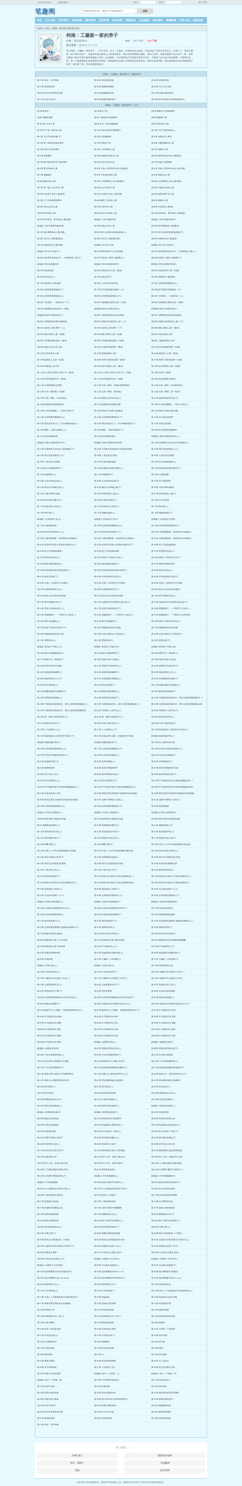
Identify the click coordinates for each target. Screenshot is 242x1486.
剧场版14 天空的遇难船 (47, 1182)
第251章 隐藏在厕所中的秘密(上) (165, 685)
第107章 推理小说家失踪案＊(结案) (166, 360)
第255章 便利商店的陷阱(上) (49, 698)
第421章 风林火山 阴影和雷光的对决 (53, 1080)
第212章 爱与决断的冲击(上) (163, 596)
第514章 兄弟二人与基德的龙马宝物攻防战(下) (57, 1297)
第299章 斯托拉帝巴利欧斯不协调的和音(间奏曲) (172, 793)
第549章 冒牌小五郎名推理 (49, 1373)
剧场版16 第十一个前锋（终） (50, 1380)
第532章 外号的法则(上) (47, 1335)
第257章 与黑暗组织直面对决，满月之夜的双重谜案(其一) (177, 698)
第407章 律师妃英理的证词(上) (107, 1048)
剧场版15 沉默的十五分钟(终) (50, 1265)
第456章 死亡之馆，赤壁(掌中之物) (166, 1157)
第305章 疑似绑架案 (160, 806)
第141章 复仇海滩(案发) (47, 436)
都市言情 (90, 20)
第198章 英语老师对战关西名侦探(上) (53, 570)
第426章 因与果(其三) (160, 1086)
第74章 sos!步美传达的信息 (106, 283)
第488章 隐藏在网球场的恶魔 (107, 1233)
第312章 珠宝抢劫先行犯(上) (49, 831)
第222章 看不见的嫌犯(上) (48, 621)
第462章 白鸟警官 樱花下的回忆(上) (167, 1169)
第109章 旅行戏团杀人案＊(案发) (108, 366)
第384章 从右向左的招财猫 (163, 991)
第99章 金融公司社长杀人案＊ (50, 347)
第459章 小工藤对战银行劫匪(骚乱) (166, 1163)
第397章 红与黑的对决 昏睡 (49, 1023)
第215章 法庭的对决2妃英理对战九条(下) (169, 602)
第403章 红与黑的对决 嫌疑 (49, 1035)
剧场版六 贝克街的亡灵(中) (106, 519)
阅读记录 (198, 20)
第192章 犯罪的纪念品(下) (48, 557)
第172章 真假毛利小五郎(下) (106, 506)
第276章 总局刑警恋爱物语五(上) (51, 749)
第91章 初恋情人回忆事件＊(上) (51, 328)
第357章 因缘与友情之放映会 (50, 933)
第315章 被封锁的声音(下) (48, 838)
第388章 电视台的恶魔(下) (48, 1004)
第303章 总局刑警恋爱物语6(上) (51, 806)
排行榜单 (158, 20)
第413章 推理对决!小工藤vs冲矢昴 (109, 1061)
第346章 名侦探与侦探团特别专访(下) (110, 908)
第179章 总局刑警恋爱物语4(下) (165, 525)
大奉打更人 (77, 1455)
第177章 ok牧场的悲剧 (47, 525)
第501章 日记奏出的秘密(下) (163, 1265)
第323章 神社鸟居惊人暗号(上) (164, 851)
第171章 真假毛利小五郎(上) (49, 506)
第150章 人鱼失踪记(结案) (48, 462)
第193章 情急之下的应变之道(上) (108, 557)
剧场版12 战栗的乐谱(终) (48, 1048)
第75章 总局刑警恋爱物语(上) (164, 283)
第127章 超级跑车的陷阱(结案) (107, 404)
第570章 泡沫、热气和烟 (48, 80)
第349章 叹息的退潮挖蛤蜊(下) (107, 914)
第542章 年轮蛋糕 (159, 1354)
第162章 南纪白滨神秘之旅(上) (50, 487)
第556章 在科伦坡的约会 (105, 1393)
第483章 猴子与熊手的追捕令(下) (165, 1220)
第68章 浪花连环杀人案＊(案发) (108, 270)
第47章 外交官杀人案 (103, 207)
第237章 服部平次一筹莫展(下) (50, 659)
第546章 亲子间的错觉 (47, 1367)
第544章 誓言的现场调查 (105, 1361)
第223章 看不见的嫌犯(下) (105, 621)
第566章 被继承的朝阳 (104, 86)
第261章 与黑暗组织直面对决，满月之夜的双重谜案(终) (61, 710)
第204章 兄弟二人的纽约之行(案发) (52, 583)
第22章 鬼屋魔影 (44, 156)
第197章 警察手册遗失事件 (163, 564)
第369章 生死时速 (45, 959)
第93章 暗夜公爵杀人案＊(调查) (51, 334)
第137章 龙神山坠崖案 (161, 423)
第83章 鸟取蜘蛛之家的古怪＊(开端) (110, 302)
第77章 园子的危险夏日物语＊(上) (109, 289)
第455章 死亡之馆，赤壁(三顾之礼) (109, 1157)
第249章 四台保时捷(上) (47, 685)
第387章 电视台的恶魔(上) (162, 997)
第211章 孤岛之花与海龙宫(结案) (108, 596)
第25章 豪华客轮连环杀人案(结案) (52, 162)
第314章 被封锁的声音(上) (162, 831)
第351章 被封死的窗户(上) (48, 921)
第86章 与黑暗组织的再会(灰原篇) (109, 315)
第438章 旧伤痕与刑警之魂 (163, 1118)
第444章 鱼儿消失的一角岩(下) (164, 1131)
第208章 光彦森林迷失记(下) (106, 589)
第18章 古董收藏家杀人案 (162, 143)
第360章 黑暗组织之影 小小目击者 (52, 940)
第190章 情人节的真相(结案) (106, 551)
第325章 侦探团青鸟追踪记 (106, 857)
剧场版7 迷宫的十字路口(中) (106, 647)
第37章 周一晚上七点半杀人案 (50, 187)
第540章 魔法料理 (45, 1354)
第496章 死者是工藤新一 (48, 1252)
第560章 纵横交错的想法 (105, 99)
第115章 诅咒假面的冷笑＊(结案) (108, 379)
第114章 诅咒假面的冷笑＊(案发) (51, 379)
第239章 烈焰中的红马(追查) (163, 659)
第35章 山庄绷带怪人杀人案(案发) (109, 181)
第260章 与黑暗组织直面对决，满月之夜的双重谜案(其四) (177, 704)
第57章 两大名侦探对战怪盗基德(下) (167, 232)
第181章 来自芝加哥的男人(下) (107, 532)
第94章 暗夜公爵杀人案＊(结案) (108, 334)
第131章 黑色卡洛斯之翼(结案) (164, 411)
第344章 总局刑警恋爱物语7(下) (165, 895)
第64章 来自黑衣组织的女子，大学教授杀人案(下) (59, 258)
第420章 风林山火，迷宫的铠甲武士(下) (168, 1074)
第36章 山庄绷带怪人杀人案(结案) (166, 181)
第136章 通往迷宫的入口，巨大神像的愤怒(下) (114, 423)
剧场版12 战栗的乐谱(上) (105, 1042)
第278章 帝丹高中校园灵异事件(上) (166, 749)
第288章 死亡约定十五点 (48, 774)
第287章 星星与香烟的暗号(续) (164, 768)
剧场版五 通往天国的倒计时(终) (108, 442)
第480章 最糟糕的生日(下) (162, 1214)
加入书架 (138, 40)
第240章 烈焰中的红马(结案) (49, 666)
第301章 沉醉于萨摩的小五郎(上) (108, 800)
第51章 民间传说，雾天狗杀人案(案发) (168, 213)
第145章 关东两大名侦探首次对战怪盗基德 (113, 449)
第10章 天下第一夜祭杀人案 (49, 130)
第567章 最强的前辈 (46, 86)
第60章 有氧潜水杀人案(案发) (164, 238)
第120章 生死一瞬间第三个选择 (51, 391)
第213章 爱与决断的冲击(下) (49, 602)
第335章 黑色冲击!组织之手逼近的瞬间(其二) (171, 876)
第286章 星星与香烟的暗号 (106, 768)
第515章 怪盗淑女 (102, 1297)
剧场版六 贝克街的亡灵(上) (49, 519)
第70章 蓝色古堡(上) (46, 277)
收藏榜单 (171, 20)
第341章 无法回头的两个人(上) (164, 889)
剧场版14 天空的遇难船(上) (106, 1176)
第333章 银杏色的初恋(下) (48, 876)
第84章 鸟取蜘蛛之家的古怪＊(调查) (167, 302)
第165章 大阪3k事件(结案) (48, 493)
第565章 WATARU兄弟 (161, 86)
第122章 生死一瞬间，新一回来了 (166, 391)
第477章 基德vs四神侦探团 (163, 1208)
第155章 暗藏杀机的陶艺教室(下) (165, 468)
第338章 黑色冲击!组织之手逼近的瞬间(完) (170, 882)
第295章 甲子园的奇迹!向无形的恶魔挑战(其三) (115, 787)
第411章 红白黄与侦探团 (162, 1055)
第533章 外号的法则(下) (104, 1335)
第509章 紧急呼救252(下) (105, 1284)
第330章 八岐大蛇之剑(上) (48, 870)
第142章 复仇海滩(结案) (104, 436)
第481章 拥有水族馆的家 (48, 1220)
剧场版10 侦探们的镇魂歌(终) (164, 902)
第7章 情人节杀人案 (46, 124)
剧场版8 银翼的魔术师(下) (105, 742)
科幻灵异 (117, 20)
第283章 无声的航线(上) (104, 761)
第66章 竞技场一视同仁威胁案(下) (166, 258)
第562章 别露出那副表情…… (164, 93)
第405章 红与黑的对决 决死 (163, 1035)
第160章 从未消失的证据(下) (106, 481)
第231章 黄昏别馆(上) (46, 640)
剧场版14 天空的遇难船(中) (163, 1176)
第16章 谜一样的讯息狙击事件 (50, 143)
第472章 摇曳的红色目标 (48, 1201)
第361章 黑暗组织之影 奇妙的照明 (109, 940)
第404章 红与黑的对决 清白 (106, 1035)
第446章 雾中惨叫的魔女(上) (106, 1137)
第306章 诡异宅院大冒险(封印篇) (51, 819)
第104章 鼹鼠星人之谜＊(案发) (164, 353)
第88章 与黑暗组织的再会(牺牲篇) (52, 321)
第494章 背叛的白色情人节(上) (107, 1246)
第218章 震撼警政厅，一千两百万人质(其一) (170, 608)
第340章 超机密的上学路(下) (106, 889)
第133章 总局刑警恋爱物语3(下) (108, 417)
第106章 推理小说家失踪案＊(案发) (109, 360)
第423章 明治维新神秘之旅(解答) (165, 1080)
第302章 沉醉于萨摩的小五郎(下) (165, 800)
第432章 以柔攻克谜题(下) (162, 1099)
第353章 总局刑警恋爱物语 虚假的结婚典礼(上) (172, 921)
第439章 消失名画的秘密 (48, 1125)
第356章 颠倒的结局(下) (161, 927)
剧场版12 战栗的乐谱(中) (162, 1042)
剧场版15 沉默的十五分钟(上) (107, 1259)
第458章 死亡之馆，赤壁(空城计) (108, 1163)
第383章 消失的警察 (103, 991)
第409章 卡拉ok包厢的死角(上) (50, 1055)
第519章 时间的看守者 (161, 1303)
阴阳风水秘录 (165, 1455)
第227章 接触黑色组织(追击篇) (164, 627)
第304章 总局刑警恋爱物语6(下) (108, 806)
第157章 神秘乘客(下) (103, 474)
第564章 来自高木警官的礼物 (50, 93)
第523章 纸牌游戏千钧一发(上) (50, 1316)
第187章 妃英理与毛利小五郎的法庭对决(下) (113, 544)
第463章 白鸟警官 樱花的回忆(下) (52, 1176)
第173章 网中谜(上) (159, 506)
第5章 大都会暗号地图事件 (106, 117)
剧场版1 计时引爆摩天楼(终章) (50, 226)
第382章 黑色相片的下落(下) (49, 991)
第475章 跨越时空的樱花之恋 (50, 1208)
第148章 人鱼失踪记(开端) (105, 455)
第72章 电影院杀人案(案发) (163, 277)
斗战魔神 (165, 1463)
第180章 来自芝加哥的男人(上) (50, 532)
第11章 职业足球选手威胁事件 (107, 130)
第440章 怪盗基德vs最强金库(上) (108, 1125)
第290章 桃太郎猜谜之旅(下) (163, 774)
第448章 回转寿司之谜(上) (48, 1144)
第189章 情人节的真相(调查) (49, 551)
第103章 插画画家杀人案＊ (106, 353)
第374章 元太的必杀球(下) (105, 972)
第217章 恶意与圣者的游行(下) (107, 608)
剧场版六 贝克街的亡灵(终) (163, 519)
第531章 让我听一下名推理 (163, 1329)
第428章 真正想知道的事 (105, 1093)
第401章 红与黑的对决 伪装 (106, 1029)
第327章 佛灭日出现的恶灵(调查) (51, 863)
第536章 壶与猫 (158, 1342)
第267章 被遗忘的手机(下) (48, 723)
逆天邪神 (165, 1470)
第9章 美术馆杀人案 (160, 124)
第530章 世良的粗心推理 (105, 1329)
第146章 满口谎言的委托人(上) (164, 449)
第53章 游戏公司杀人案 (104, 226)
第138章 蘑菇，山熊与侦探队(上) (51, 430)
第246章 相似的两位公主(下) (49, 678)
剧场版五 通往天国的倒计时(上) (165, 436)
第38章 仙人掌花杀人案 (104, 187)
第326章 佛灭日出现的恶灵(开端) (165, 857)
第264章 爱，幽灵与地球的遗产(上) (52, 717)
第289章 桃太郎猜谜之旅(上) (106, 774)
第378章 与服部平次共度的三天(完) (166, 978)
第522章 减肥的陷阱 (160, 1310)
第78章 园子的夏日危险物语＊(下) (166, 289)
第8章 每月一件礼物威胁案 (106, 124)
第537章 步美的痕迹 (46, 1348)
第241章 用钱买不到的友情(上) (107, 666)
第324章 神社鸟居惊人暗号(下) (50, 857)
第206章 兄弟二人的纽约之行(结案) (166, 583)
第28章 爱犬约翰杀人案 (47, 168)
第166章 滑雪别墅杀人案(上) (106, 493)
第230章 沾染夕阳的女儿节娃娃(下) (166, 634)
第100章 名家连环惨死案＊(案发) (108, 347)
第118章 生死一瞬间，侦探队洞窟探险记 (112, 385)
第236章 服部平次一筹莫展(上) (164, 653)
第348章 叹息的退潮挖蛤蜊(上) (50, 914)
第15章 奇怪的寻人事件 (161, 136)
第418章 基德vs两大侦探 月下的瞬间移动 (55, 1074)
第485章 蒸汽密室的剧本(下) (106, 1227)
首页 (39, 20)
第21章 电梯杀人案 (159, 149)
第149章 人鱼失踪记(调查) (162, 455)
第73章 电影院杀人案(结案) (49, 283)
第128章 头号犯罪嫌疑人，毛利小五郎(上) (169, 404)
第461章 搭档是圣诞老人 (105, 1169)
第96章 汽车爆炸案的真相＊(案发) (52, 340)
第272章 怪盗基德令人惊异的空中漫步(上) (169, 729)
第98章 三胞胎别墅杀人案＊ (163, 340)
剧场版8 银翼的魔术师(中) (48, 742)
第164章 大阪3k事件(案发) (162, 487)
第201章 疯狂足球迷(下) (47, 576)
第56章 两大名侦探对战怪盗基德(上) (110, 232)
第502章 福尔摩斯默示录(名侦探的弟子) (54, 1271)
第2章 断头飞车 (101, 111)
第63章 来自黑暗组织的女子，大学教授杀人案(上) (173, 251)
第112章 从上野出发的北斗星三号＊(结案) (112, 372)
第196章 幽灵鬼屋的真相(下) (106, 564)
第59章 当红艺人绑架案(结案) (107, 238)
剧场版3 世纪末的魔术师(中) (106, 264)
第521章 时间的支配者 (104, 1310)
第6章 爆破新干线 (159, 117)
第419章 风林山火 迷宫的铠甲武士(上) (111, 1074)
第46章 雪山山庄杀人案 (47, 207)
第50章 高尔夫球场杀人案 (105, 213)
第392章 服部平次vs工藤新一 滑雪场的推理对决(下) (117, 1010)
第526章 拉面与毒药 (46, 1322)
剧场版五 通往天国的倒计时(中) (51, 442)
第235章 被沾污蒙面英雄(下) (106, 653)
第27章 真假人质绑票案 (161, 162)
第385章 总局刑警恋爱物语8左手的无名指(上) (57, 997)
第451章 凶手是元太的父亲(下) (50, 1150)
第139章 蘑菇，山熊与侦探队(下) (108, 430)
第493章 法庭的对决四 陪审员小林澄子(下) (56, 1246)
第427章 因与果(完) (45, 1093)
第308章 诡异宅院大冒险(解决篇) (165, 819)
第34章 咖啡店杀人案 (46, 181)
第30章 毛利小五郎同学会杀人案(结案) (168, 168)
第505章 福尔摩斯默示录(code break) (53, 1278)
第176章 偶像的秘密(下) (161, 513)
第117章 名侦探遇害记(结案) (49, 385)
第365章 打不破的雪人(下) (162, 946)
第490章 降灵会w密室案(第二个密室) (53, 1240)
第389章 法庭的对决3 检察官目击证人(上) (112, 1004)
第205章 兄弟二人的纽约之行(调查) (109, 583)
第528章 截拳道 (158, 1322)
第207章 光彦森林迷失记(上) (49, 589)
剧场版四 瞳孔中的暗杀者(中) (164, 309)
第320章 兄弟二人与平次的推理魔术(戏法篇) (170, 844)
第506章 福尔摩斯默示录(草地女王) (109, 1278)
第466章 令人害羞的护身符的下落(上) (53, 1188)
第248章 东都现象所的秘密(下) (164, 678)
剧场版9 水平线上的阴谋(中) (106, 812)
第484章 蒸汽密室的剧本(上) (49, 1227)
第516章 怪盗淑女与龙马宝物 (164, 1297)
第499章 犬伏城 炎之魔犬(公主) (51, 1259)
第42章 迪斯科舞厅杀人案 (162, 194)
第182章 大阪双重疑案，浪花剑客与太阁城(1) (171, 532)
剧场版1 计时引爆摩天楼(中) (163, 219)
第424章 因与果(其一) (46, 1086)
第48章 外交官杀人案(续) (162, 207)
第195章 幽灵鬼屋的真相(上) (49, 564)
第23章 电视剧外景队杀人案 (106, 156)
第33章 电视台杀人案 (160, 175)
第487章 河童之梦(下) (46, 1233)
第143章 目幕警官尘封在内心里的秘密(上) (169, 442)
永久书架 (50, 20)
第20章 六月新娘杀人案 (104, 149)
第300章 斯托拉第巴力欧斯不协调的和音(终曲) (57, 800)
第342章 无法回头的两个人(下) (50, 895)
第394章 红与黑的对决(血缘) (49, 1016)
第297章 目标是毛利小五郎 (49, 793)
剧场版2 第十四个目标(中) (162, 245)
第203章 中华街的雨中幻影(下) (164, 576)
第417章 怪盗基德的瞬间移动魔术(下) (167, 1067)
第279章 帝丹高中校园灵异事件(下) (52, 755)
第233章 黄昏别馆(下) (160, 640)
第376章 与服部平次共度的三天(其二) (53, 978)
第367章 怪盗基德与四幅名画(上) (108, 953)
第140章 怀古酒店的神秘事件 (164, 430)
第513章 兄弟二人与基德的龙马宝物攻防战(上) (171, 1291)
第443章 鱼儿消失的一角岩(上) (107, 1131)
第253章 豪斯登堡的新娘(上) (106, 691)
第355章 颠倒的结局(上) (104, 927)
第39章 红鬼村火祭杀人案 (162, 187)
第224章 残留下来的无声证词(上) (165, 621)
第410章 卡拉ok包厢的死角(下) (107, 1055)
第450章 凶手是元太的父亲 (163, 1144)
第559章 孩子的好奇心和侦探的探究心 (168, 99)
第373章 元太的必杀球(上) (48, 972)
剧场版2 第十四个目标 (104, 245)
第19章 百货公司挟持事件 (48, 149)
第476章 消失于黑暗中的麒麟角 (108, 1208)
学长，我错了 (77, 1463)
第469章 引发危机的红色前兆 (50, 1195)
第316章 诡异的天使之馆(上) (106, 838)
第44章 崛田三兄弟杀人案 (105, 200)
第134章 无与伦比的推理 (162, 417)
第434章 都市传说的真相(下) (106, 1106)
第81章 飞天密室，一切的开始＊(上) (167, 296)
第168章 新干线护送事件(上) (49, 500)
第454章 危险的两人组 (47, 1157)
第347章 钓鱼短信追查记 (162, 908)
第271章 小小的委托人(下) (105, 729)
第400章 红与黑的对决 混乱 (49, 1029)
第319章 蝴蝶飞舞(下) (103, 844)
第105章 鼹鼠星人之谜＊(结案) (50, 360)
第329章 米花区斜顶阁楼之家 (164, 863)
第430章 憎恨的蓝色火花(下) (49, 1099)
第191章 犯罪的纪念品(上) (162, 551)
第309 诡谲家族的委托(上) (48, 825)
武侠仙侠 (77, 20)
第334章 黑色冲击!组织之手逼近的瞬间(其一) (114, 876)
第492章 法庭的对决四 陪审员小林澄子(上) (170, 1240)
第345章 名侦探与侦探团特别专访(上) (53, 908)
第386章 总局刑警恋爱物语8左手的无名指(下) (114, 997)
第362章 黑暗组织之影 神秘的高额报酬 (168, 940)
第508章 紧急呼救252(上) (48, 1284)
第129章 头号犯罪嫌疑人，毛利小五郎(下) (55, 411)
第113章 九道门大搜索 (161, 372)
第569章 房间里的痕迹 (104, 80)
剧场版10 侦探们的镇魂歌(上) (50, 902)
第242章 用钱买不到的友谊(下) (164, 666)
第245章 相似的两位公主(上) (163, 672)
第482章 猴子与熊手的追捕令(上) (108, 1220)
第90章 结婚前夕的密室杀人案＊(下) (167, 321)
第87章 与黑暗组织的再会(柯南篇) (166, 315)
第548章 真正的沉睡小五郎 (163, 1367)
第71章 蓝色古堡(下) (103, 277)
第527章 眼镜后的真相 (104, 1322)
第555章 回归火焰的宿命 (48, 1393)
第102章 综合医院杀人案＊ (49, 353)
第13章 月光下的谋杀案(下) (49, 136)
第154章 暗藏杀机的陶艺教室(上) (108, 468)
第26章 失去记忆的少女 (104, 162)
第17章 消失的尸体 (102, 143)
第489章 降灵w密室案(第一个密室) (166, 1233)
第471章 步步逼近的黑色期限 (164, 1195)
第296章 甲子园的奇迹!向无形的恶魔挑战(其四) (172, 787)
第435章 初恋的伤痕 (160, 1112)
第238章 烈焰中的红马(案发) (106, 659)
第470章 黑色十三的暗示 (105, 1195)
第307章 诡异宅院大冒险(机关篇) (108, 819)
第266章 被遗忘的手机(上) (162, 717)
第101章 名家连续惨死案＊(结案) (165, 347)
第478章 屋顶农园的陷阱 (48, 1214)
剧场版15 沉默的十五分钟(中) (164, 1259)
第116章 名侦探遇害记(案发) (163, 379)
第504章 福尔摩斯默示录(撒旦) (164, 1271)
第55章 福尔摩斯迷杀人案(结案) (51, 232)
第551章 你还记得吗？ (161, 1380)
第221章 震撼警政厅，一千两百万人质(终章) (170, 615)
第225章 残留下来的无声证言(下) (51, 627)
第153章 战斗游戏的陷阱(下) (49, 468)
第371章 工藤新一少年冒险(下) (164, 959)
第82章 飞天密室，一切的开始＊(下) (53, 302)
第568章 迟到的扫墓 (160, 80)
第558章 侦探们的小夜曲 (48, 1399)
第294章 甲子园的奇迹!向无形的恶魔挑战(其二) (58, 787)
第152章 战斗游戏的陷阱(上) (163, 462)
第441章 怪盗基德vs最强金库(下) (165, 1125)
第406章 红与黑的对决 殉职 (49, 1042)
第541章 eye (99, 1354)
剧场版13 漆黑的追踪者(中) (49, 1112)
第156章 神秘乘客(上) (46, 474)
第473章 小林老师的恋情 (105, 1201)
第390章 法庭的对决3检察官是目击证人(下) (170, 1004)
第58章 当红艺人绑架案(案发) (50, 238)
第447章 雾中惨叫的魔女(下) (163, 1137)
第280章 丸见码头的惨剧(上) (106, 755)
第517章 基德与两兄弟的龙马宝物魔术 (54, 1303)
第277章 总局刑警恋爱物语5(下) (108, 749)
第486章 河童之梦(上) (160, 1227)
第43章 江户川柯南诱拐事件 (49, 200)
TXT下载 (152, 40)
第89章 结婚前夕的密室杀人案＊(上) (110, 321)
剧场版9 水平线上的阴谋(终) (163, 812)
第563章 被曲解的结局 (104, 93)
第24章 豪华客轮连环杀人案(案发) (166, 156)
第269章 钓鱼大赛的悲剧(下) (163, 723)
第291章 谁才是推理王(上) (48, 780)
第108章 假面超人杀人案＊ (49, 366)
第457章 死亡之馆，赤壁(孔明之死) (52, 1163)
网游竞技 (131, 20)
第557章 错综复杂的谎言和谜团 (165, 1393)
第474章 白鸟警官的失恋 (162, 1201)
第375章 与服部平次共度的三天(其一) (167, 972)
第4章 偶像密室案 (45, 117)
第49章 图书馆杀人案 (46, 213)
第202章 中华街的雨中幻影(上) (107, 576)
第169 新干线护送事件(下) (105, 500)
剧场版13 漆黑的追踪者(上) (163, 1106)
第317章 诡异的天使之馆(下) (163, 838)
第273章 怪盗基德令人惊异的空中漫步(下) (55, 736)
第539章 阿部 (157, 1348)
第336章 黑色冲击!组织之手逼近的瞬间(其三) (57, 882)
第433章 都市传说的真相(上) (49, 1106)
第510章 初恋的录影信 (161, 1284)
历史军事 (104, 20)
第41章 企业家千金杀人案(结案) (108, 194)
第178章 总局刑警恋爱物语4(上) (108, 525)
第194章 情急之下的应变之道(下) (165, 557)
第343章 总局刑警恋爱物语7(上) (108, 895)
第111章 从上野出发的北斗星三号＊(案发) (55, 372)
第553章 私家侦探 (102, 1386)
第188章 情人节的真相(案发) (163, 544)
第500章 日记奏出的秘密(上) (106, 1265)
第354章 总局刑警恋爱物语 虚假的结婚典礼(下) (58, 927)
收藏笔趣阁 (63, 2)
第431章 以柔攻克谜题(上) (105, 1099)
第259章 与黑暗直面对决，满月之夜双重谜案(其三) (116, 704)
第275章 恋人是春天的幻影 (163, 742)
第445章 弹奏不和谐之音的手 (50, 1137)
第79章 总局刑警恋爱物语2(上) (50, 296)
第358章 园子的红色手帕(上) (106, 933)
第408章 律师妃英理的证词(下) (164, 1048)
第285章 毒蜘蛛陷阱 (46, 768)
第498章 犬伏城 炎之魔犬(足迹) (165, 1252)
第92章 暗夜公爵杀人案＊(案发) (165, 328)
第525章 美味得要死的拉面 (163, 1316)
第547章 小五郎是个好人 (105, 1367)
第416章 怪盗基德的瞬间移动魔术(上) (110, 1067)
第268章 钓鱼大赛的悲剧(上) (106, 723)
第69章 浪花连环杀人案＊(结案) (165, 270)
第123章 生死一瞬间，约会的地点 (52, 398)
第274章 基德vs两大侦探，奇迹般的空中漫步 (114, 736)
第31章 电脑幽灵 (44, 175)
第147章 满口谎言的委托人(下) (50, 455)
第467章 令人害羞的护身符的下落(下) (110, 1188)
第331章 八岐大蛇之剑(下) (105, 870)
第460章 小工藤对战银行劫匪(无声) (52, 1169)
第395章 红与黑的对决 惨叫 (106, 1016)
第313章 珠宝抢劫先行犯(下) (106, 831)
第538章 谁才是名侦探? (104, 1348)
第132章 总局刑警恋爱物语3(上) (51, 417)
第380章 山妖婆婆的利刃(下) (106, 984)
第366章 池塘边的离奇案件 (49, 953)
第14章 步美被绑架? (103, 136)
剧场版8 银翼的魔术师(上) (162, 736)
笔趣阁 (45, 11)
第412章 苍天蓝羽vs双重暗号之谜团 (53, 1061)
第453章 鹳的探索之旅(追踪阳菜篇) (166, 1150)
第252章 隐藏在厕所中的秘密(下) (51, 691)
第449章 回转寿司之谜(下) (105, 1144)
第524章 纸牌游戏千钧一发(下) (107, 1316)
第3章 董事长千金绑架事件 (163, 111)
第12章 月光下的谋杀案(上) (163, 130)
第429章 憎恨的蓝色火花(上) (163, 1093)
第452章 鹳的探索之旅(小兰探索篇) (109, 1150)
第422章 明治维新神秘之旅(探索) (108, 1080)
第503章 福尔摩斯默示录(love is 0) (109, 1271)
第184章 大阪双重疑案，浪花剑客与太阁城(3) (114, 538)
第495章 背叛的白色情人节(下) (164, 1246)
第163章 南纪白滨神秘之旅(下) (107, 487)
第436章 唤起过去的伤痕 (48, 1118)
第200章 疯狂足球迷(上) (161, 570)
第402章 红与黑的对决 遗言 (163, 1029)
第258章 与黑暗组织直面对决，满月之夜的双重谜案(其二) (62, 704)
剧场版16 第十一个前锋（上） (107, 1373)
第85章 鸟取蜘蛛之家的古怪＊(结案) (53, 309)
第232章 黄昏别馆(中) (103, 640)
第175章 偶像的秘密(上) (104, 513)
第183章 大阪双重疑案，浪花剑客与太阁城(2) (57, 538)
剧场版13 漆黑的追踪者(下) (106, 1112)
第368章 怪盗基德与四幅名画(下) (165, 953)
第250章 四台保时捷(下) (104, 685)
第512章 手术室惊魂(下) (104, 1291)
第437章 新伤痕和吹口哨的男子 (108, 1118)
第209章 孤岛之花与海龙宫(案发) (165, 589)
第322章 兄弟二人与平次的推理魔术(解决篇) (113, 851)
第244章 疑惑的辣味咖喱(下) (106, 672)
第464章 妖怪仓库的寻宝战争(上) (108, 1182)
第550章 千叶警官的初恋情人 (107, 1380)
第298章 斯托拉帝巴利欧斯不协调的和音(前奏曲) (115, 793)
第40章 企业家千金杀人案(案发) (51, 194)
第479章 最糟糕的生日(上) (105, 1214)
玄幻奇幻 (63, 20)
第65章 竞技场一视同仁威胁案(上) (109, 258)
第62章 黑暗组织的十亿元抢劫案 (108, 251)
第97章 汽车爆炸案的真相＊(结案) (109, 340)
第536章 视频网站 (102, 1342)
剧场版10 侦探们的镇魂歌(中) (107, 902)
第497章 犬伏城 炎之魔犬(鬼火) (108, 1252)
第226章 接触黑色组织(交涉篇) (107, 627)
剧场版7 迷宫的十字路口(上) (49, 647)
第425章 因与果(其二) (103, 1086)
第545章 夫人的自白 (160, 1361)
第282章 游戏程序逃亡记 (48, 761)
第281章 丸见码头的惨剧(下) (163, 755)
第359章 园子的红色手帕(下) (163, 933)
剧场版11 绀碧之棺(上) (47, 965)
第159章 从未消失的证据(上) (49, 481)
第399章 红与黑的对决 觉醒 (163, 1023)
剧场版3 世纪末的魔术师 (48, 264)
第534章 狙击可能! (159, 1335)
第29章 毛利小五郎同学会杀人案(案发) (111, 168)
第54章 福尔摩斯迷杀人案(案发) (165, 226)
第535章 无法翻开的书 (47, 1342)
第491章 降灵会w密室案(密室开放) (109, 1240)
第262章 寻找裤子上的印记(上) (107, 710)
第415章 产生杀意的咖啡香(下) (50, 1067)
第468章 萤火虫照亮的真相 (163, 1188)
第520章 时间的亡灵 (46, 1310)
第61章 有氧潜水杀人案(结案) (50, 245)
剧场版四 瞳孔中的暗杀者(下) (50, 315)
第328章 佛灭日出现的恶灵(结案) (108, 863)
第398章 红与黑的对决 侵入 (106, 1023)
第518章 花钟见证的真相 (105, 1303)
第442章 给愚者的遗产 (47, 1131)
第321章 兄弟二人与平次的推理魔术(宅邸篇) (56, 851)
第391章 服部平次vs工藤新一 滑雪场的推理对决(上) (60, 1010)
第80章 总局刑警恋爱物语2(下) (107, 296)
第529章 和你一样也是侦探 (49, 1329)
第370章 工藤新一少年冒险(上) (107, 959)
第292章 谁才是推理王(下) (105, 780)
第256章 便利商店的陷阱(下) (106, 698)
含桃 (77, 1470)
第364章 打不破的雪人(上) (105, 946)
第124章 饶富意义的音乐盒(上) (107, 398)
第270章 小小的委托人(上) (48, 729)
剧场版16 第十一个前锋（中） (164, 1373)
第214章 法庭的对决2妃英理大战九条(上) (112, 602)
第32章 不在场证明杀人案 (105, 175)
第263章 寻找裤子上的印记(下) (164, 710)
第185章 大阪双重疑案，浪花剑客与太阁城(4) (171, 538)
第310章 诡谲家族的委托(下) (106, 825)
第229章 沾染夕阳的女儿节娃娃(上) (109, 634)
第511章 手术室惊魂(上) (47, 1291)
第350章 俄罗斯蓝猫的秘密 (163, 914)
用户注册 (202, 2)
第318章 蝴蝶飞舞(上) (46, 844)
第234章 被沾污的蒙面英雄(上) (50, 653)
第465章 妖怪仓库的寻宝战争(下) (165, 1182)
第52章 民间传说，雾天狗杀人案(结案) (54, 219)
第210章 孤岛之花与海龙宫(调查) (51, 596)
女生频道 (144, 20)
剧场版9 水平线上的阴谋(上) (49, 812)
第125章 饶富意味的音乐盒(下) (164, 398)
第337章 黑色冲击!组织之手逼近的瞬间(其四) (114, 882)
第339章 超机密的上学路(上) (49, 889)
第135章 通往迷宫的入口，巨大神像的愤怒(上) (57, 423)
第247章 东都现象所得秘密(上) (107, 678)
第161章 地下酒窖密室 (161, 481)
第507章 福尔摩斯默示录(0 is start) (166, 1278)
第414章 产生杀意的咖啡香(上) (164, 1061)
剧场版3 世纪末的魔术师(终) (163, 264)
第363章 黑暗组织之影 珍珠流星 (51, 946)
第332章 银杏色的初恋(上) (162, 870)
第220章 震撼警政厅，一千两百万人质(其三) (113, 615)
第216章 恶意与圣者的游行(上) (50, 608)
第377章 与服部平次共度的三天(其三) (110, 978)
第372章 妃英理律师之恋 (162, 965)
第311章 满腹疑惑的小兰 (162, 825)
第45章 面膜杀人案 (159, 200)
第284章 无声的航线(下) (161, 761)
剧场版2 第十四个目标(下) (48, 251)
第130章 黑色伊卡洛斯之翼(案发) (108, 411)
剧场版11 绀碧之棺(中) (104, 965)
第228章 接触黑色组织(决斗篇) (50, 634)
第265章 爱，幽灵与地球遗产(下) (108, 717)
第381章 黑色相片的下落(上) (163, 984)
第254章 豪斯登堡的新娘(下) (163, 691)
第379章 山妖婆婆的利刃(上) (49, 984)
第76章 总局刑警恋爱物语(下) (50, 289)
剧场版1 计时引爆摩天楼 (105, 219)
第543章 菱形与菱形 (46, 1361)
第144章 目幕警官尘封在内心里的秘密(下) (55, 449)
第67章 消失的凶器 (45, 270)
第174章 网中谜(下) (45, 513)
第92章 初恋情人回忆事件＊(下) (108, 328)
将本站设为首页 (45, 2)
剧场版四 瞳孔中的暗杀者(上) (107, 309)
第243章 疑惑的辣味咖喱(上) (49, 672)
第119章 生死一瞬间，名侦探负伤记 (167, 385)
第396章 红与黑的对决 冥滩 (163, 1016)
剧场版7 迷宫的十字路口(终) (163, 647)
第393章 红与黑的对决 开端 (163, 1010)
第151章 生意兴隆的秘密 (105, 462)
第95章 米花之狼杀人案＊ (162, 334)
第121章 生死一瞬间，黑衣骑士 (108, 391)
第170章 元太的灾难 (160, 500)
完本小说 (184, 20)
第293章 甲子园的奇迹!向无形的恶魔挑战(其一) (172, 780)
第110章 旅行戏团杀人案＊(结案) (165, 366)
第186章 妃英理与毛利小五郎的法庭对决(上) (56, 544)
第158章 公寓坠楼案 (160, 474)
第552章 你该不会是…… (48, 1386)
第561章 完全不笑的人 (47, 99)
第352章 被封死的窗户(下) (105, 921)
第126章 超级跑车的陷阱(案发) (50, 404)
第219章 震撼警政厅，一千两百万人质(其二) (56, 615)
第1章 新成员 (43, 111)
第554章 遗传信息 (159, 1386)
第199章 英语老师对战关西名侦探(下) (110, 570)
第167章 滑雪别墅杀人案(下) (163, 493)
